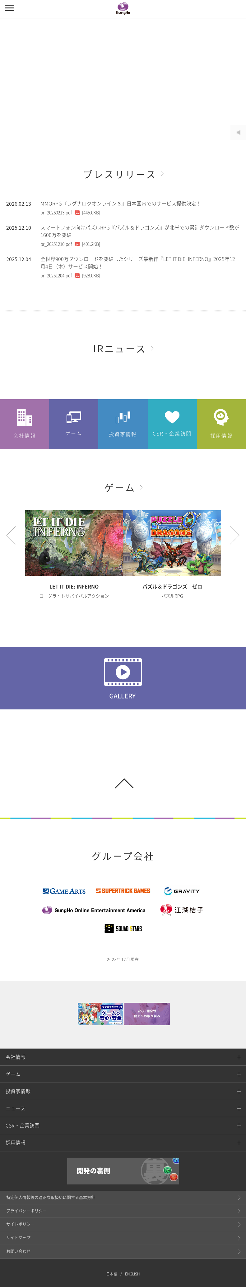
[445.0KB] (70, 212)
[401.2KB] (70, 244)
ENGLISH (132, 1254)
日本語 (111, 1254)
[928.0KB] (70, 275)
